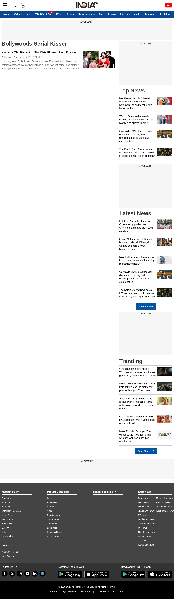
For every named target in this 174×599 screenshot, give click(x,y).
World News (52, 502)
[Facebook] (5, 574)
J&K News (143, 540)
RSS (122, 591)
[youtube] (27, 574)
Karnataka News (146, 545)
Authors (5, 532)
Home (6, 14)
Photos (112, 14)
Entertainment (86, 14)
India (28, 14)
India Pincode (8, 556)
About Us (6, 502)
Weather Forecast (10, 552)
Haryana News (145, 506)
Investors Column (10, 519)
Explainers (52, 528)
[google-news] (42, 574)
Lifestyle (125, 14)
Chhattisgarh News (147, 532)
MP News (142, 515)
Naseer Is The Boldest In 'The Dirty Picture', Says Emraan (39, 52)
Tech (101, 14)
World (59, 14)
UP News (142, 528)
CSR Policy (103, 591)
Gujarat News (144, 536)
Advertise (6, 506)
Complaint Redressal (11, 511)
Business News (54, 532)
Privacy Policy (87, 591)
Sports (71, 14)
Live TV (5, 528)
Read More (146, 451)
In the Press (7, 515)
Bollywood (7, 57)
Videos (18, 14)
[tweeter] (12, 574)
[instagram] (20, 574)
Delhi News (143, 502)
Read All (146, 306)
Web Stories (7, 536)
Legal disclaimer (69, 591)
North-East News (146, 519)
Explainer (165, 14)
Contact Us (7, 498)
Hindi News (7, 523)
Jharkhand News (146, 511)
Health (137, 14)
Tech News (52, 523)
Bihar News (143, 498)
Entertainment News (56, 515)
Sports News (53, 519)
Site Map (53, 591)
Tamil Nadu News (146, 523)
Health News (53, 536)
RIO (114, 591)
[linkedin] (35, 574)
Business (150, 14)
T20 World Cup (44, 14)
